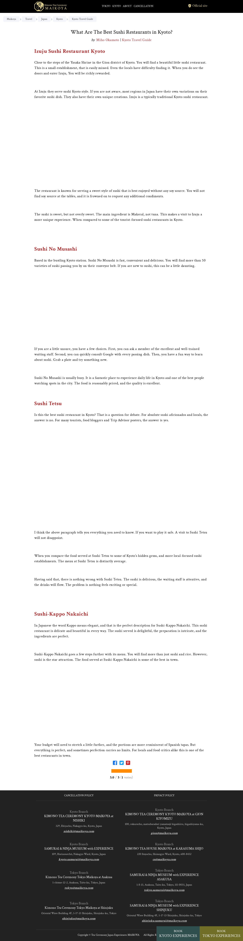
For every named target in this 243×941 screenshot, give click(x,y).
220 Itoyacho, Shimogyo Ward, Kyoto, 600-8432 (164, 854)
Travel (28, 19)
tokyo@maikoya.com (78, 888)
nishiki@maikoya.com (78, 831)
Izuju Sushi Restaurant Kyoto (69, 51)
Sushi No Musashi (55, 249)
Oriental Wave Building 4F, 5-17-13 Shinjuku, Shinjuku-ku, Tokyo (78, 913)
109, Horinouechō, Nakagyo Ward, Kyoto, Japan (79, 854)
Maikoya (11, 19)
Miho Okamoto (108, 40)
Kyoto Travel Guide (82, 19)
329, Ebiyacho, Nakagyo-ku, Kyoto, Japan (79, 826)
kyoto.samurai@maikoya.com (79, 859)
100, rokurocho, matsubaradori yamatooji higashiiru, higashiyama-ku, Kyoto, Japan (164, 826)
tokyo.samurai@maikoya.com (164, 890)
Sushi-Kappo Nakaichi (61, 614)
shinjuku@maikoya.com (78, 918)
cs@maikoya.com (164, 859)
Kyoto (59, 19)
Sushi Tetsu (48, 403)
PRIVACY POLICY (164, 795)
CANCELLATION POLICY (79, 795)
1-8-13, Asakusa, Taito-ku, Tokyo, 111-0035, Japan (164, 885)
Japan (44, 19)
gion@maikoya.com (164, 833)
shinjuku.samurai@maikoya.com (164, 921)
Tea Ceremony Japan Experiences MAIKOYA (115, 935)
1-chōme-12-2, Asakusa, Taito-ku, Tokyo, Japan (78, 882)
